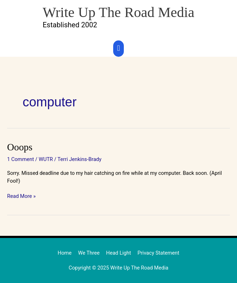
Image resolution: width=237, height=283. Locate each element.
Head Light (118, 253)
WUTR (46, 159)
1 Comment (20, 159)
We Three (89, 253)
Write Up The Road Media (118, 12)
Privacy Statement (158, 253)
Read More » (21, 196)
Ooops (19, 147)
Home (65, 253)
